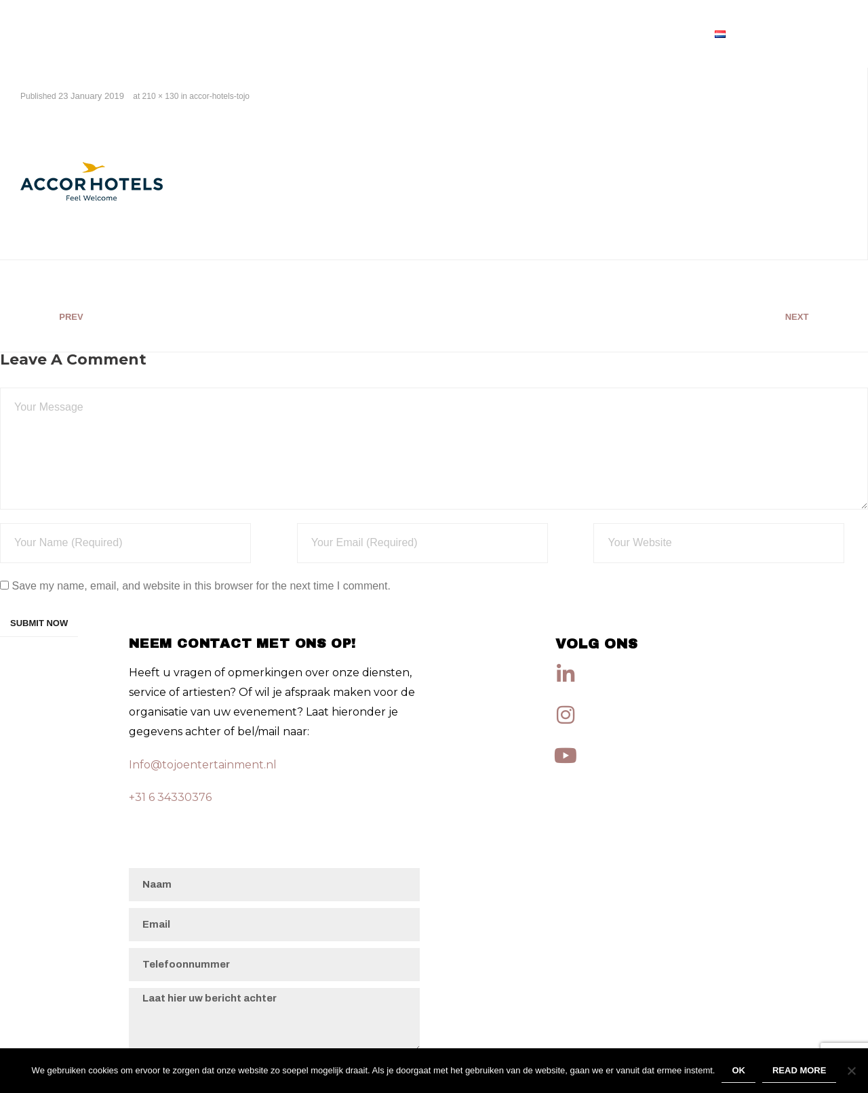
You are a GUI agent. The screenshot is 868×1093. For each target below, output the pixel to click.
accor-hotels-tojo (219, 96)
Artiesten (663, 33)
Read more (799, 1070)
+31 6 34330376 (170, 797)
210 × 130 (160, 96)
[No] (851, 1070)
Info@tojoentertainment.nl (203, 764)
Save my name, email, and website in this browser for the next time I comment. (201, 586)
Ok (738, 1070)
